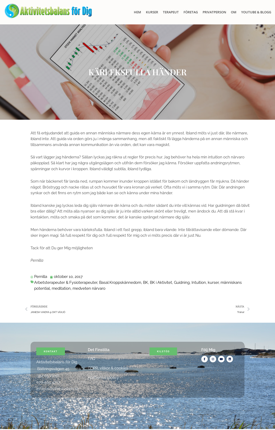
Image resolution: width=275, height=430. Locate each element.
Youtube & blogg (256, 12)
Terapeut (171, 12)
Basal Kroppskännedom (120, 282)
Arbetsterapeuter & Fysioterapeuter (65, 282)
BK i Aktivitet (161, 282)
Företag (191, 12)
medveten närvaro (89, 288)
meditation (61, 288)
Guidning (182, 282)
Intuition (199, 282)
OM (233, 12)
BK (145, 282)
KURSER (152, 12)
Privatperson (214, 12)
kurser (213, 282)
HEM (137, 12)
